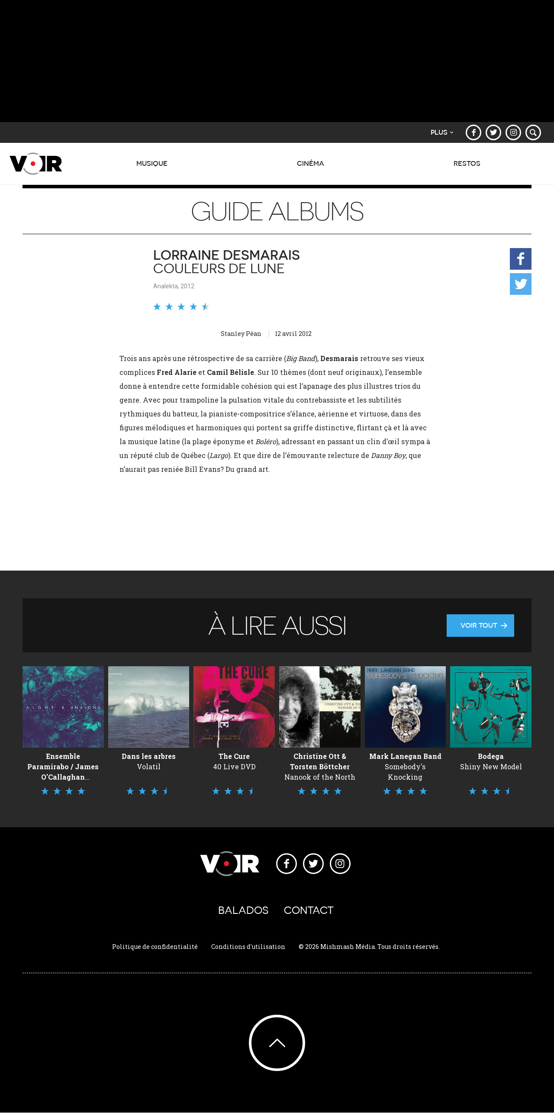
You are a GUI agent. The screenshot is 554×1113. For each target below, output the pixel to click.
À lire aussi (277, 625)
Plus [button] (442, 132)
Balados (243, 910)
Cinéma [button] (310, 168)
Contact (309, 910)
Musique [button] (152, 168)
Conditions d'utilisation (248, 946)
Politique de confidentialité (155, 946)
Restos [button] (467, 168)
